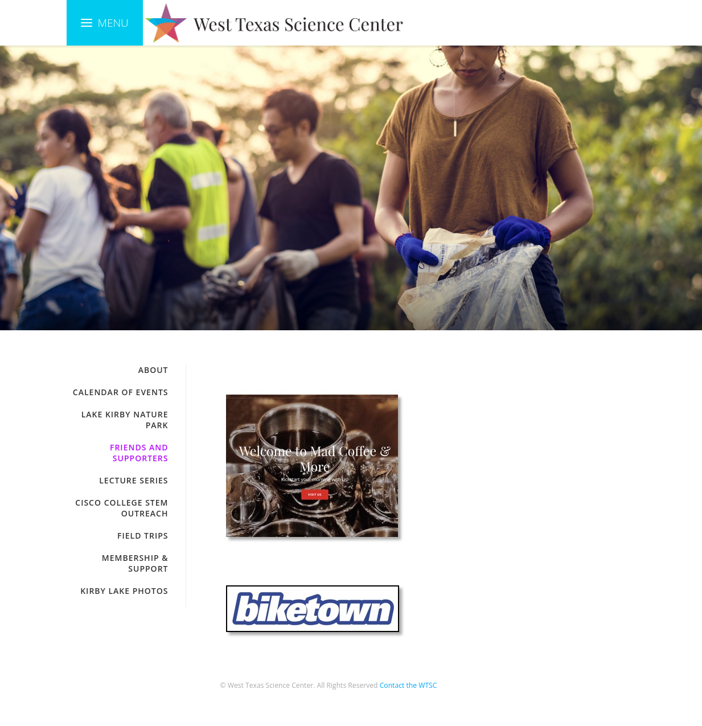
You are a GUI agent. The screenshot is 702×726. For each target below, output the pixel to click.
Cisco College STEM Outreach (121, 508)
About (153, 369)
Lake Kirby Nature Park (125, 419)
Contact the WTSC (408, 685)
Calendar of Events (121, 392)
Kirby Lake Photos (124, 590)
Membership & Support (135, 563)
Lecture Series (133, 480)
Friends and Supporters (139, 453)
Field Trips (142, 535)
